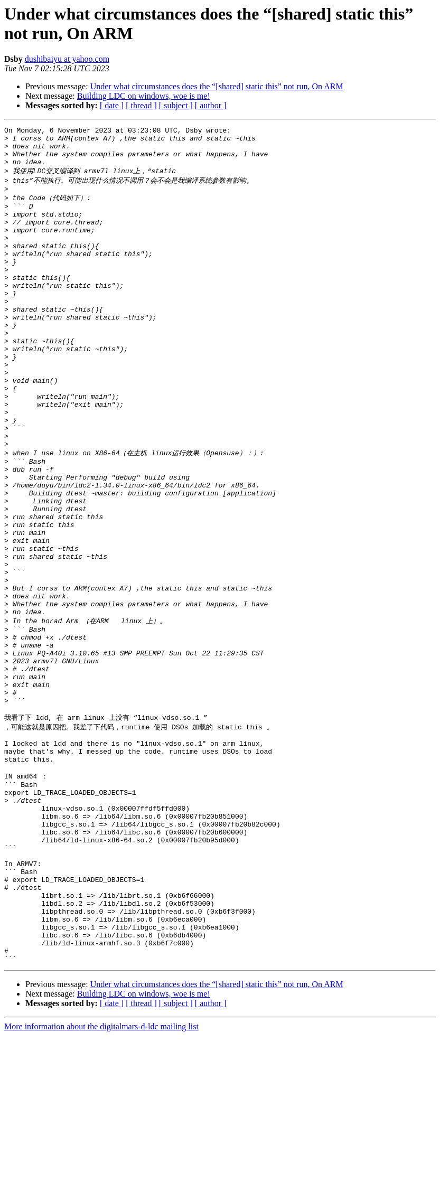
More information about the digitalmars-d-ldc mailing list (101, 1182)
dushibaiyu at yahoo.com (67, 58)
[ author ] (211, 105)
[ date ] (112, 105)
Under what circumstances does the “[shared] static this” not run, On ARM (216, 86)
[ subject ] (176, 105)
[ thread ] (141, 105)
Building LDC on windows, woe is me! (143, 95)
